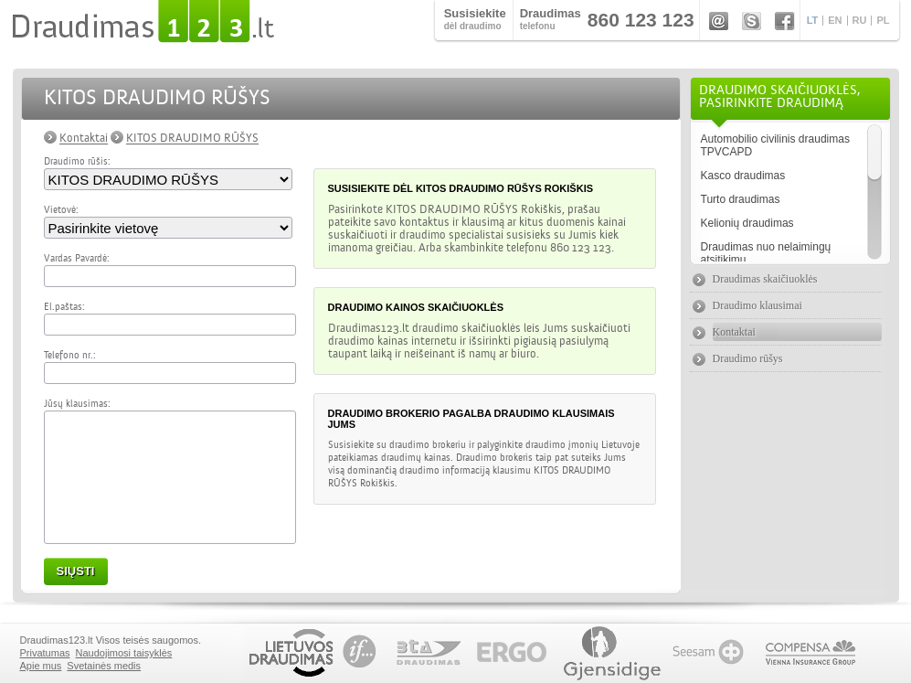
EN (835, 21)
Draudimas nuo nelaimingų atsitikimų (766, 253)
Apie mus (41, 665)
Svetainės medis (104, 665)
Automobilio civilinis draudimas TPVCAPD (775, 145)
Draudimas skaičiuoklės (765, 278)
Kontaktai (83, 138)
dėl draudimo (475, 18)
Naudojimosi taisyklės (124, 652)
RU (860, 21)
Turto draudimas (740, 199)
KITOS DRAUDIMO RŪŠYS (192, 138)
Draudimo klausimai (757, 305)
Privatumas (45, 652)
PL (882, 21)
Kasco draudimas (743, 175)
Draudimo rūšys (748, 358)
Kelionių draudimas (747, 223)
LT (813, 21)
